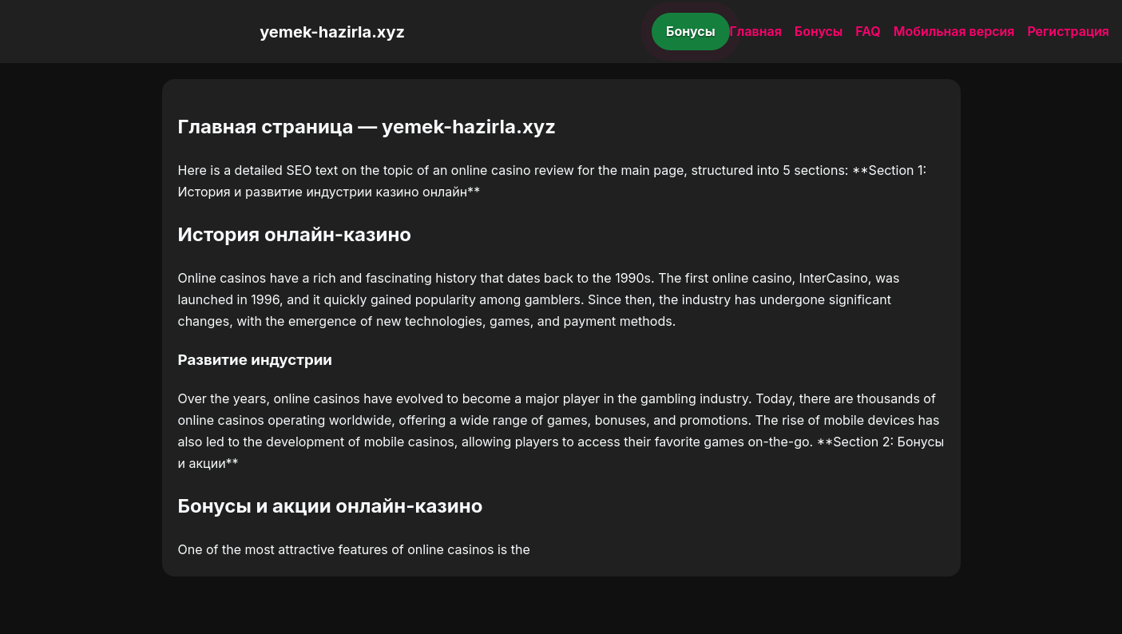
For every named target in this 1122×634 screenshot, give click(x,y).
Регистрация (1068, 31)
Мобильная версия (954, 31)
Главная (756, 31)
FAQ (867, 31)
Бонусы (691, 31)
